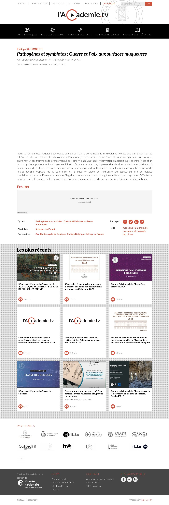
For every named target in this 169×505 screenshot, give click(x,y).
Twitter (129, 481)
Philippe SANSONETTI (30, 49)
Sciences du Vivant (80, 32)
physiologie (140, 231)
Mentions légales (60, 486)
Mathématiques (27, 32)
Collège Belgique (75, 234)
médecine (128, 227)
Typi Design (146, 499)
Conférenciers (39, 3)
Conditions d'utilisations (63, 482)
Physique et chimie (52, 32)
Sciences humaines (107, 32)
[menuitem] (23, 3)
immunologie (141, 227)
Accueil (22, 3)
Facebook (123, 481)
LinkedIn (135, 481)
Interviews (74, 3)
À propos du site (59, 478)
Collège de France (94, 234)
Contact (56, 489)
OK (148, 3)
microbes (128, 231)
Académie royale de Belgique (50, 234)
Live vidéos (109, 3)
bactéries (128, 234)
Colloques (58, 3)
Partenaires (91, 3)
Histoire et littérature (137, 32)
